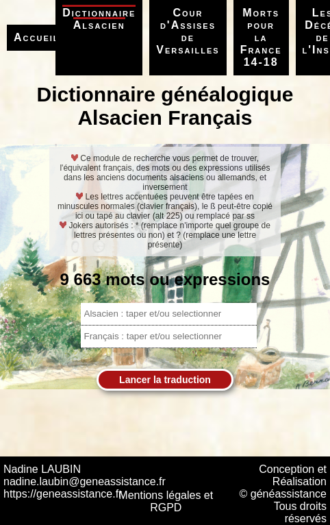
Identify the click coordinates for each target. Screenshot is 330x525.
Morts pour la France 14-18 (261, 37)
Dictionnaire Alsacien (99, 19)
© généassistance (283, 494)
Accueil (37, 37)
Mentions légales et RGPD (165, 501)
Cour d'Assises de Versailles (187, 31)
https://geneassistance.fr (62, 494)
